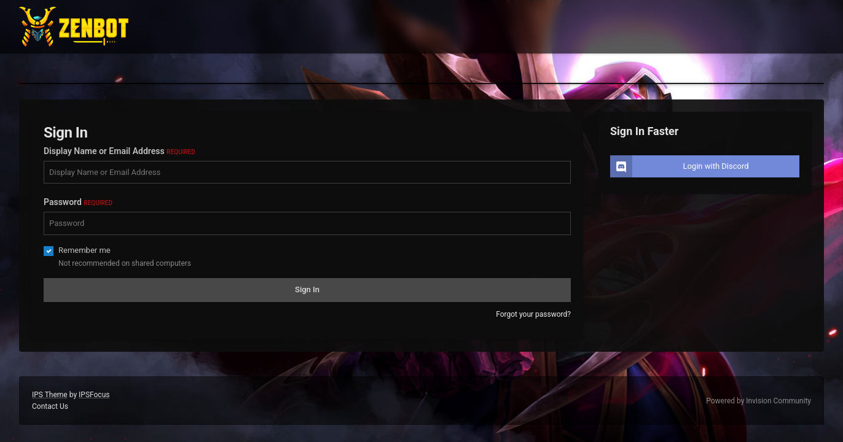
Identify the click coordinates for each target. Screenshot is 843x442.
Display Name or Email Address (119, 151)
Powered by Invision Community (758, 401)
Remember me (84, 250)
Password (78, 202)
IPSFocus (94, 394)
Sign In (307, 289)
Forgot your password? (533, 314)
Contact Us (50, 406)
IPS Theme (50, 394)
